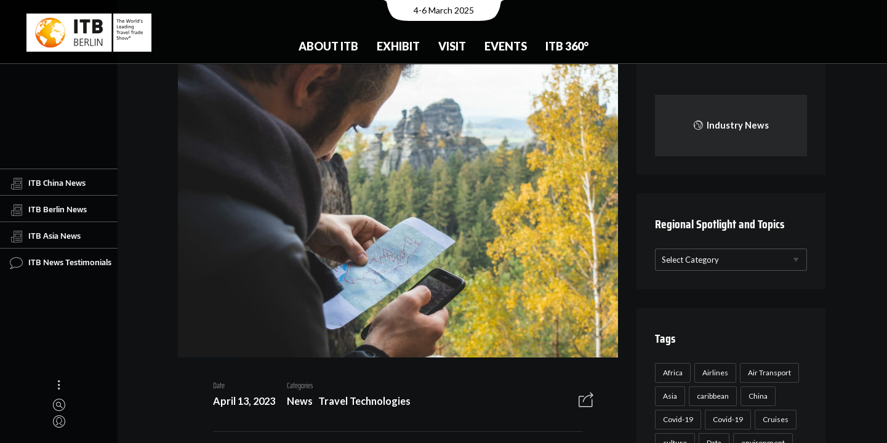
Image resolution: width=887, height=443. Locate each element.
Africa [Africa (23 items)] (671, 372)
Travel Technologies (360, 403)
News (295, 403)
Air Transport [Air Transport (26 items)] (768, 372)
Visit (452, 46)
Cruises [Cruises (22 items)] (774, 419)
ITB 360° (566, 46)
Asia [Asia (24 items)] (669, 396)
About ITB (328, 46)
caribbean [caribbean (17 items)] (712, 396)
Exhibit (398, 46)
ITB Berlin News (48, 210)
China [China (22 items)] (756, 396)
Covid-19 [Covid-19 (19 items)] (727, 419)
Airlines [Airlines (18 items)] (714, 372)
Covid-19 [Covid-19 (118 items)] (677, 419)
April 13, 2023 (240, 403)
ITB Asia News (45, 236)
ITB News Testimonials (60, 262)
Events (505, 46)
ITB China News (48, 183)
